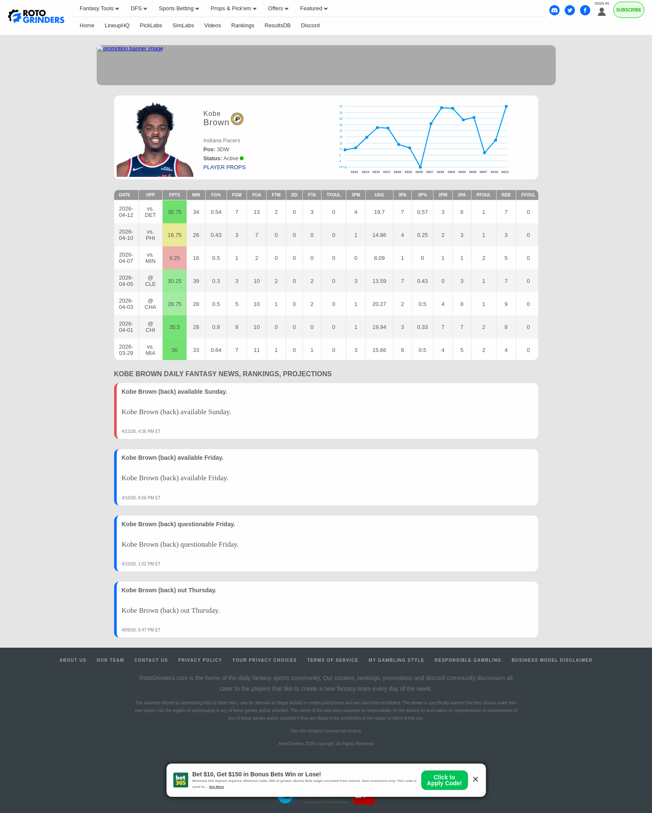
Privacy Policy (200, 660)
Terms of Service (333, 660)
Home (87, 25)
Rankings (242, 25)
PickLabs (151, 25)
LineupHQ (117, 25)
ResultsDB (277, 25)
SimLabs (183, 25)
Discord (310, 25)
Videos (212, 25)
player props (225, 167)
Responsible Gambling (468, 660)
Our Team (110, 660)
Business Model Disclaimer (551, 660)
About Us (73, 660)
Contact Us (151, 660)
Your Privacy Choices (265, 660)
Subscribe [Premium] (628, 10)
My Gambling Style (397, 660)
